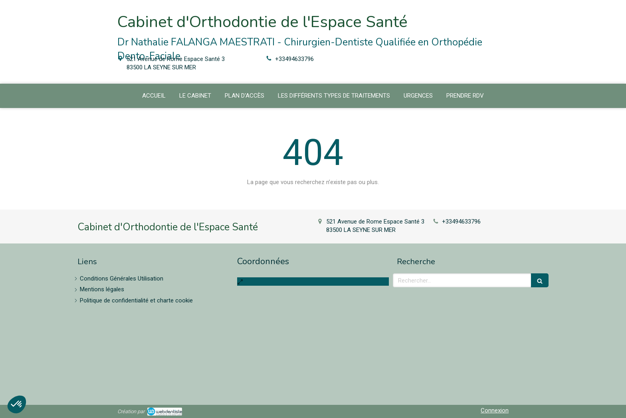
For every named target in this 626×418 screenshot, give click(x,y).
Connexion (495, 410)
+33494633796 (294, 59)
